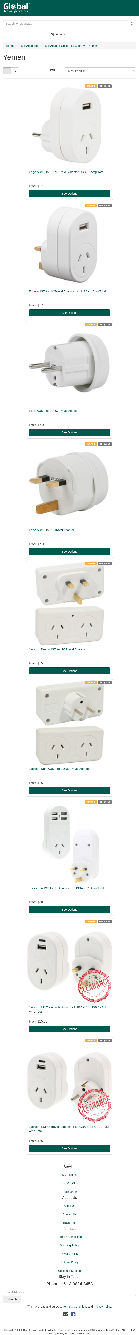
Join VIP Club (69, 1183)
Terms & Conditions (69, 1236)
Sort (52, 69)
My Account (69, 1174)
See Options (69, 193)
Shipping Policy (69, 1245)
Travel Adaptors (28, 45)
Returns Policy (69, 1262)
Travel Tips (69, 1222)
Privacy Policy (69, 1253)
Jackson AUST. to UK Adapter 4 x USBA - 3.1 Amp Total (66, 888)
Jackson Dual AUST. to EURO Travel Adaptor (59, 768)
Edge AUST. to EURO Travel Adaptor (54, 410)
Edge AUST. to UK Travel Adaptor (51, 530)
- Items (58, 34)
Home (10, 45)
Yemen (93, 45)
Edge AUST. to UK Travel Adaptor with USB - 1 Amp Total (67, 291)
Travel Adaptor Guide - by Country (63, 45)
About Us (69, 1205)
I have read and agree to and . (69, 1306)
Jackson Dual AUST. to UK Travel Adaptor (57, 649)
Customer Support (69, 1270)
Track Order (69, 1191)
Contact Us (69, 1214)
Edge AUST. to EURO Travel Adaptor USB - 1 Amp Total (66, 172)
